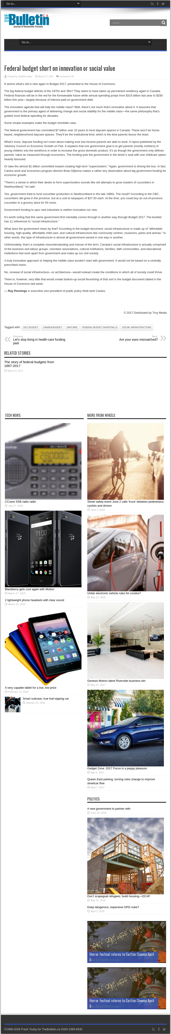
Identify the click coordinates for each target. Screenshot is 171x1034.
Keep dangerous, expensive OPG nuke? (113, 907)
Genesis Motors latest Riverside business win (116, 681)
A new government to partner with (108, 809)
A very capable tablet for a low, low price (30, 688)
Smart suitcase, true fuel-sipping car (46, 698)
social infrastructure (136, 327)
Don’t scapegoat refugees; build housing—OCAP (118, 896)
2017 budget (30, 327)
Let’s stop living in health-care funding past (40, 340)
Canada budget (52, 327)
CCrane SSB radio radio (20, 502)
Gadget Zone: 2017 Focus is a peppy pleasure (117, 768)
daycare (72, 327)
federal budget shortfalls (99, 327)
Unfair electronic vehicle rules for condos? (114, 593)
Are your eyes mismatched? (130, 338)
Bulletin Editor (26, 76)
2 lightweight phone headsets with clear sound (34, 600)
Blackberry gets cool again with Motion (29, 589)
